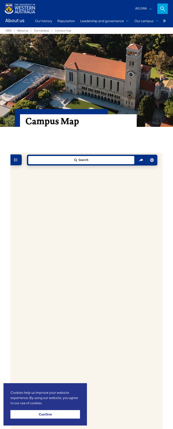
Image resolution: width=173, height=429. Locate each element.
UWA (8, 30)
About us (22, 30)
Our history (43, 21)
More (164, 20)
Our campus (144, 21)
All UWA (141, 8)
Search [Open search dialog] (162, 8)
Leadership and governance (102, 21)
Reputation (66, 21)
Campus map (63, 30)
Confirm (45, 414)
